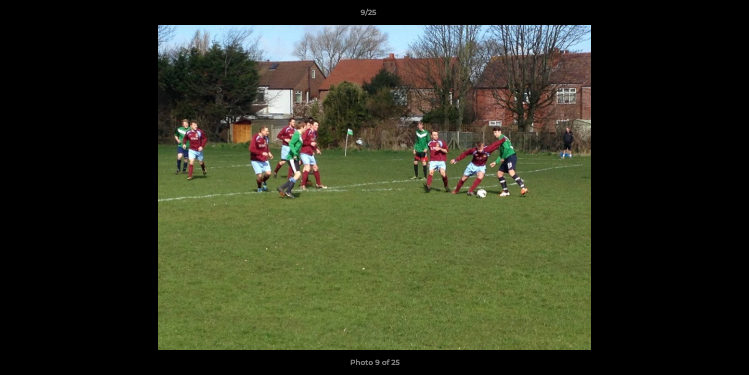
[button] (705, 15)
